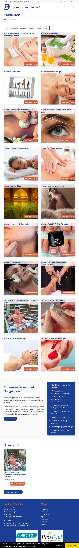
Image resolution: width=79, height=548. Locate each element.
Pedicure (31, 28)
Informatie (44, 519)
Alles (6, 28)
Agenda (43, 517)
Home (5, 19)
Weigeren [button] (59, 545)
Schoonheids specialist (18, 28)
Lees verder (10, 419)
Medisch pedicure (42, 28)
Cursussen (44, 512)
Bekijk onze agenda (13, 492)
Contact (43, 524)
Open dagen (45, 514)
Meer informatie (31, 65)
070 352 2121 (69, 1)
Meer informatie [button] (29, 546)
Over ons (44, 522)
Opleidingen (45, 509)
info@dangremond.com (14, 517)
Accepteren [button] (72, 545)
